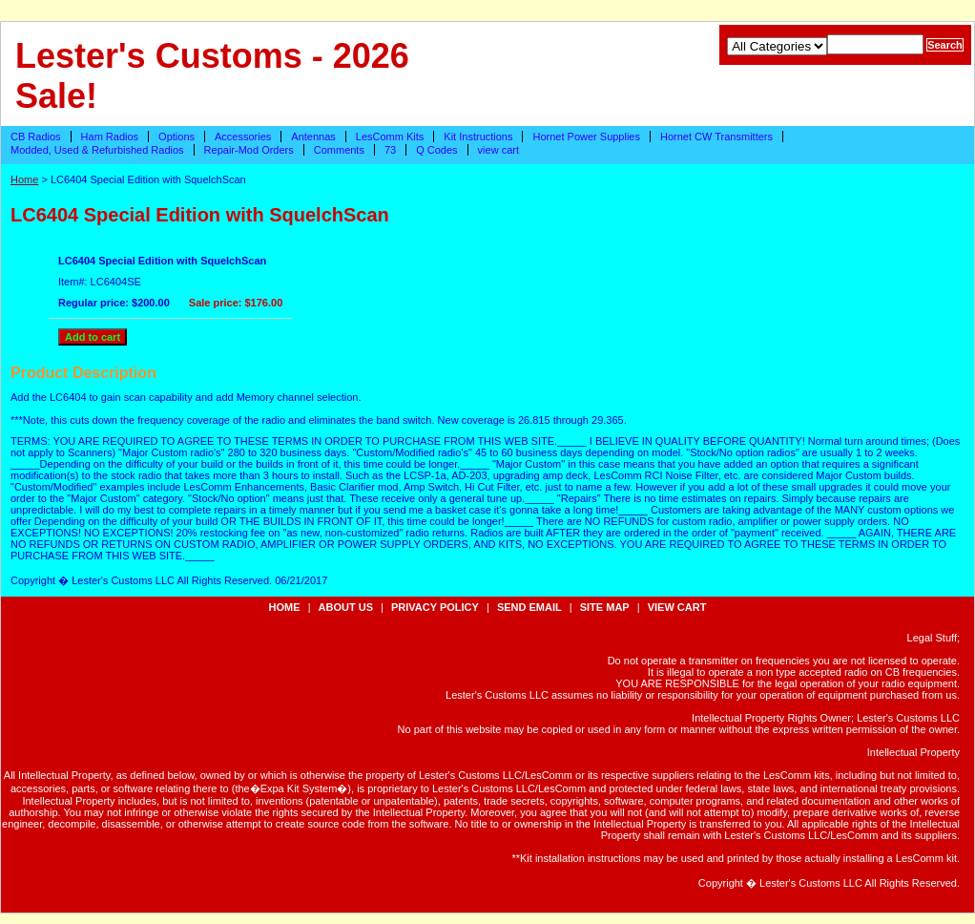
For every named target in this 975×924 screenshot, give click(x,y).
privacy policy (435, 607)
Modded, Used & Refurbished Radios (97, 150)
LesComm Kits (390, 136)
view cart (498, 150)
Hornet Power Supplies (586, 136)
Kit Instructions (478, 136)
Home (24, 179)
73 (390, 150)
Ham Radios (110, 136)
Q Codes (436, 150)
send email (529, 607)
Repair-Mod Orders (249, 150)
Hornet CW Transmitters (716, 136)
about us (346, 607)
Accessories (243, 136)
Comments (339, 150)
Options (176, 136)
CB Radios (35, 136)
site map (605, 607)
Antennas (313, 136)
